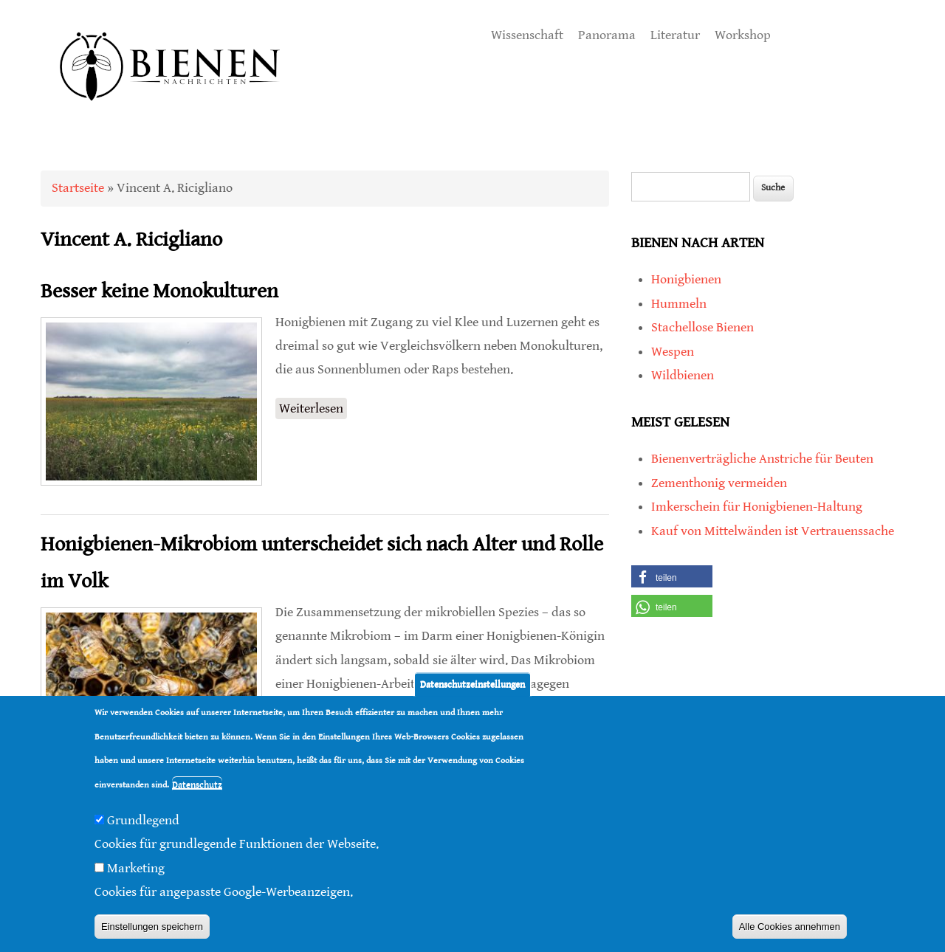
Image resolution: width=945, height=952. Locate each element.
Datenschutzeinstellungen (472, 684)
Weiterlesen (313, 407)
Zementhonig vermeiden (719, 483)
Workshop (743, 35)
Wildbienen (682, 375)
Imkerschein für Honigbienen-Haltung (756, 506)
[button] (671, 576)
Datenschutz (197, 784)
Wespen (672, 351)
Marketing (136, 868)
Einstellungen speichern (152, 926)
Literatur (675, 35)
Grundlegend (143, 820)
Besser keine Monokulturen (159, 291)
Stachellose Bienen (702, 327)
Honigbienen (686, 279)
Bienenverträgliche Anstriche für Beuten (762, 458)
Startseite (78, 188)
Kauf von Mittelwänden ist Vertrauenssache (772, 531)
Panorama (607, 35)
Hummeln (679, 303)
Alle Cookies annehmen (789, 926)
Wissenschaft (527, 35)
